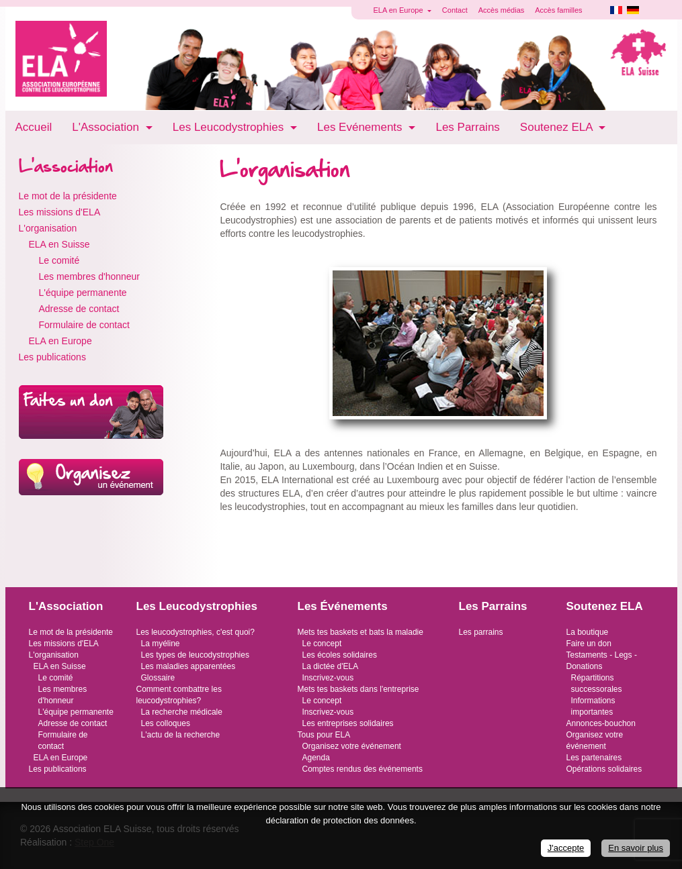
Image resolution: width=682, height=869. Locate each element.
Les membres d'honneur (89, 276)
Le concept (322, 643)
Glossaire (158, 677)
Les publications (52, 357)
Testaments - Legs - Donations (601, 660)
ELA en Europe (60, 341)
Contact (455, 10)
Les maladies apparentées (188, 666)
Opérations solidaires (604, 769)
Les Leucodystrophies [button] (230, 127)
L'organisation (48, 228)
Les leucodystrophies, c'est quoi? (195, 632)
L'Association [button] (107, 127)
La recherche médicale (181, 712)
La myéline (160, 643)
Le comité (59, 260)
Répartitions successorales (596, 683)
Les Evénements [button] (361, 127)
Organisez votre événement (351, 746)
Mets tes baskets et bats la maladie (360, 632)
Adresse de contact (79, 308)
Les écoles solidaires (339, 655)
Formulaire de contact (84, 324)
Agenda (316, 757)
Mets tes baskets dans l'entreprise (358, 689)
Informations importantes (593, 706)
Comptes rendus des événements (362, 769)
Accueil (33, 127)
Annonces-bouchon (601, 723)
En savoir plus (635, 848)
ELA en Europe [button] (399, 10)
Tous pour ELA (324, 734)
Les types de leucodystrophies (195, 655)
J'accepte (566, 848)
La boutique (587, 632)
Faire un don (588, 643)
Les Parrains (467, 127)
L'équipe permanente (83, 292)
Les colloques (165, 723)
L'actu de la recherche (180, 734)
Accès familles (558, 10)
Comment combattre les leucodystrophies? (179, 694)
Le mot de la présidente (68, 196)
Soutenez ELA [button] (557, 127)
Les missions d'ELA (60, 212)
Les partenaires (594, 757)
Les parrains (481, 632)
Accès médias (501, 10)
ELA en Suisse (59, 244)
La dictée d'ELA (330, 666)
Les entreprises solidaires (348, 723)
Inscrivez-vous (328, 677)
